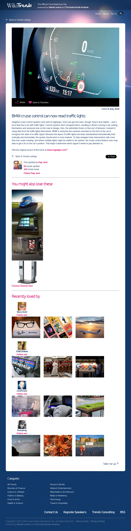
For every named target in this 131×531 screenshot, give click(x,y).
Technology (55, 499)
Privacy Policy (98, 521)
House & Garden (57, 484)
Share (22, 102)
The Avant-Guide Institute (76, 7)
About (105, 14)
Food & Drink (14, 499)
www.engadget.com (56, 150)
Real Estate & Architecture (62, 492)
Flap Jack (43, 162)
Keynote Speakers (74, 512)
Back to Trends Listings (19, 20)
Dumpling (22, 430)
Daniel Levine (55, 7)
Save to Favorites (40, 102)
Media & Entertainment (60, 488)
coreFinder (22, 391)
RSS (122, 512)
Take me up (111, 463)
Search (120, 13)
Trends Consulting (103, 512)
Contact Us (51, 512)
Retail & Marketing (58, 495)
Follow (32, 173)
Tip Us (114, 14)
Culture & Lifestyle (16, 492)
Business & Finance (16, 488)
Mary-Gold (22, 312)
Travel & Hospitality (59, 503)
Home (98, 14)
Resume (24, 285)
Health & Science (15, 503)
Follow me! (22, 315)
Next (30, 285)
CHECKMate (22, 351)
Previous (16, 285)
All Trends (12, 484)
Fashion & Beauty (16, 495)
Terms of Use (82, 521)
